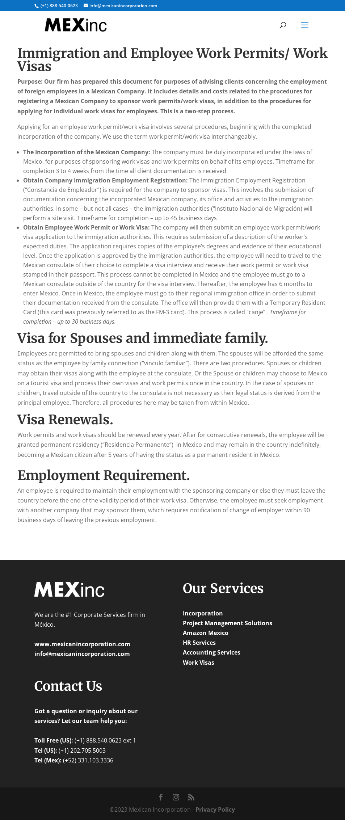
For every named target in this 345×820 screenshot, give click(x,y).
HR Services (199, 643)
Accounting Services (211, 652)
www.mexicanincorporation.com (82, 644)
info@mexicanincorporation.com (82, 654)
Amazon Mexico (205, 633)
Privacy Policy (215, 809)
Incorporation (203, 613)
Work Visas (198, 662)
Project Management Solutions (227, 623)
